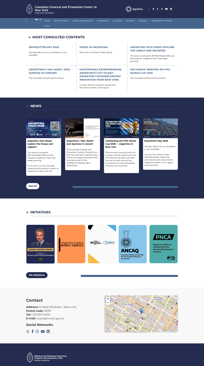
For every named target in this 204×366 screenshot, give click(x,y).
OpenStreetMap (168, 326)
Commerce (89, 21)
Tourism (115, 21)
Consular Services (68, 21)
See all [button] (33, 180)
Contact (128, 21)
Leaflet (161, 326)
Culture (103, 21)
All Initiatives (37, 269)
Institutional (47, 21)
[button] (141, 306)
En (171, 9)
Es (176, 9)
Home (33, 21)
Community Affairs (147, 21)
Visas (165, 21)
